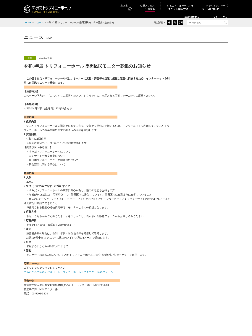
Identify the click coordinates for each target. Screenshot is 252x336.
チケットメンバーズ (218, 3)
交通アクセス (166, 3)
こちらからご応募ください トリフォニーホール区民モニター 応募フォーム (68, 272)
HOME (28, 22)
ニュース (39, 22)
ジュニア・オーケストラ (190, 3)
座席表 (151, 3)
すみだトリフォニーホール (49, 10)
